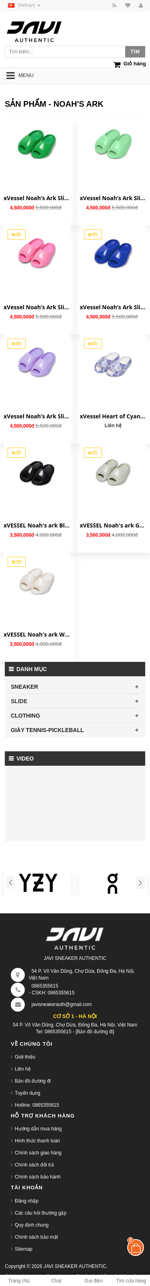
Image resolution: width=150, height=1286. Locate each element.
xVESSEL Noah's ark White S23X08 (37, 634)
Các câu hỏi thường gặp (40, 1213)
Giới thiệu (25, 1057)
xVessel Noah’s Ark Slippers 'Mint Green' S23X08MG (113, 198)
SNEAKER (24, 687)
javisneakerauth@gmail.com (62, 1004)
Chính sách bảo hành (37, 1177)
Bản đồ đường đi (33, 1081)
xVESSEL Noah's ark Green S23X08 (113, 525)
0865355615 (45, 986)
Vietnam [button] (22, 5)
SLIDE (19, 701)
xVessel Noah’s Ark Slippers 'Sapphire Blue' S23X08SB (113, 307)
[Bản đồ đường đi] (95, 1031)
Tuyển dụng (27, 1093)
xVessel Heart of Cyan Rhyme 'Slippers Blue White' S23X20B (113, 416)
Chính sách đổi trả (34, 1165)
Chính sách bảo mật (36, 1237)
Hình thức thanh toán (37, 1141)
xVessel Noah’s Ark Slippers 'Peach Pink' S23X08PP (37, 307)
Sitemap (23, 1249)
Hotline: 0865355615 (37, 1105)
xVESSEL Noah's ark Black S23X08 (37, 525)
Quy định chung (31, 1225)
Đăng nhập (26, 1201)
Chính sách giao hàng (38, 1153)
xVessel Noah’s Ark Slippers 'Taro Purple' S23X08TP (37, 416)
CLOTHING (25, 715)
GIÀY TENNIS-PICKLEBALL (47, 730)
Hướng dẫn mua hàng (38, 1129)
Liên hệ (23, 1069)
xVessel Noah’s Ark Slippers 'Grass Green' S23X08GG (37, 198)
